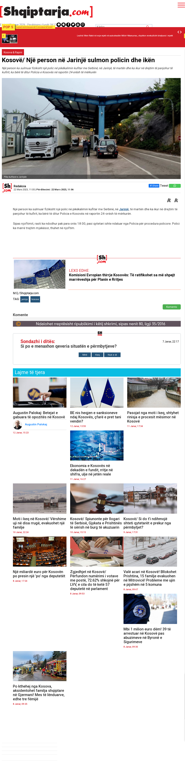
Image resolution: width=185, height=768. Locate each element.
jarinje (24, 299)
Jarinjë (124, 209)
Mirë (84, 354)
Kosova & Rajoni (13, 52)
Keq (97, 354)
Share (154, 185)
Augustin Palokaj (36, 424)
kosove (35, 299)
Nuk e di (112, 354)
